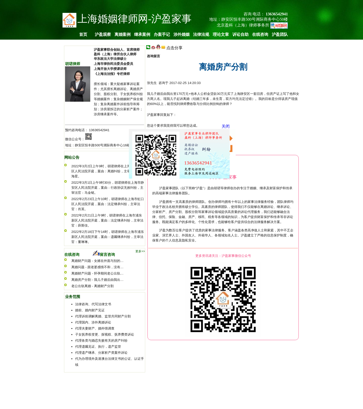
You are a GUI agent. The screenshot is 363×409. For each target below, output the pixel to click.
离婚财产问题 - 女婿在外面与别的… (97, 261)
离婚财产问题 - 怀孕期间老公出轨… (97, 273)
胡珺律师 (72, 64)
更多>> (140, 251)
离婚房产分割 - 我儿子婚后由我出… (97, 280)
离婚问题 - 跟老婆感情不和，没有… (97, 267)
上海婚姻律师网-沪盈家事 (134, 18)
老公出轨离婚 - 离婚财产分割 (92, 286)
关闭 (225, 125)
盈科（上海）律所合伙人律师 (115, 54)
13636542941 (99, 130)
